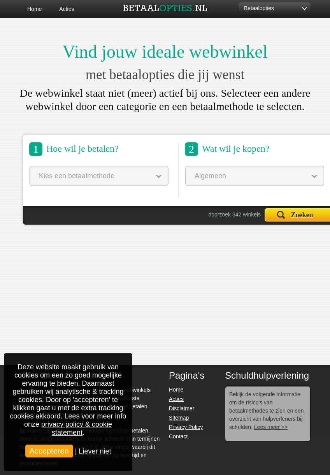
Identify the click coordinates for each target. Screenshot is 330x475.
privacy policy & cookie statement (76, 428)
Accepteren (49, 451)
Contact (178, 436)
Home (34, 9)
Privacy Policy (186, 427)
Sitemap (179, 418)
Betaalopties (259, 8)
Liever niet (95, 451)
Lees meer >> (271, 427)
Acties (66, 9)
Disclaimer (181, 408)
